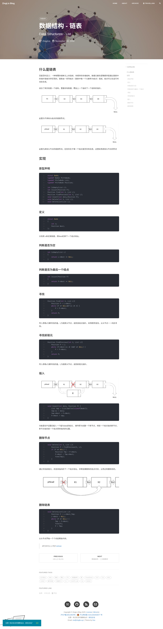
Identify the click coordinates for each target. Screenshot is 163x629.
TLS (103, 577)
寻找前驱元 (131, 96)
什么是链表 (130, 72)
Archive (135, 3)
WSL (108, 577)
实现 (128, 75)
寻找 (128, 92)
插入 (128, 99)
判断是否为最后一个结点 (135, 89)
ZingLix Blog (8, 3)
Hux (93, 620)
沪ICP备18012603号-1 (69, 615)
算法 (62, 577)
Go (82, 581)
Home (115, 3)
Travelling (149, 3)
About (124, 3)
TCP (97, 577)
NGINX (88, 581)
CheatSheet (88, 577)
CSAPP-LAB (74, 581)
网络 (56, 577)
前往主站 (92, 617)
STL (68, 577)
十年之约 (47, 593)
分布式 (42, 581)
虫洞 (40, 593)
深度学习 (59, 581)
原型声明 (130, 79)
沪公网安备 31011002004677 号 (91, 615)
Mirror (95, 612)
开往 (54, 593)
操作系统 (50, 581)
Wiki (50, 577)
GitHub (58, 546)
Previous (58, 557)
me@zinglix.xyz (78, 620)
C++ (66, 581)
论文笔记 (43, 577)
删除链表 (130, 106)
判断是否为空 (131, 86)
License (89, 612)
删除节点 (130, 103)
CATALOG (131, 67)
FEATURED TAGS (45, 572)
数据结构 (43, 18)
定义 (128, 82)
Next (100, 557)
